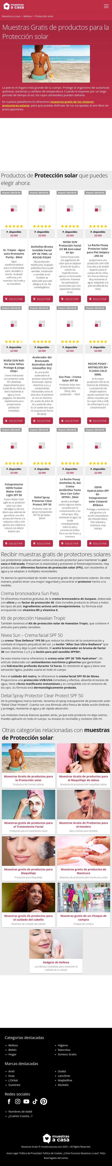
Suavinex (14, 1085)
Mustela (63, 1085)
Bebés (12, 1050)
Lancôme (64, 1076)
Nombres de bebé (20, 1111)
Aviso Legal (12, 1153)
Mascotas (64, 1050)
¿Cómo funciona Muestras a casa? (81, 1153)
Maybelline (65, 1080)
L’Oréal (13, 1080)
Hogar (12, 1054)
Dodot (62, 1071)
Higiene (63, 1045)
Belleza (13, 1045)
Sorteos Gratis (67, 1054)
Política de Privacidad (30, 1153)
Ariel (11, 1071)
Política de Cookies (52, 1153)
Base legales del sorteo (56, 1158)
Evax (11, 1076)
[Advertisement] (56, 144)
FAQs (102, 1153)
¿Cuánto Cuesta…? (20, 1116)
